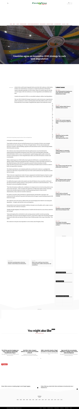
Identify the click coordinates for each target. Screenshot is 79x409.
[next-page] (41, 358)
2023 (27, 399)
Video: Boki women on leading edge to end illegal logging (15, 386)
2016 (49, 399)
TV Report (4, 364)
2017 (46, 399)
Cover (39, 53)
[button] (8, 3)
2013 (58, 399)
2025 (21, 399)
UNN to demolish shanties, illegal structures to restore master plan (49, 351)
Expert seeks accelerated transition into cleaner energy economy (63, 195)
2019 (39, 399)
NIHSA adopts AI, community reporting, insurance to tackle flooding (63, 152)
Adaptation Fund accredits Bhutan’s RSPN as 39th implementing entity (62, 137)
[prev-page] (38, 358)
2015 (52, 399)
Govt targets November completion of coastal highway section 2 (63, 223)
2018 (43, 399)
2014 (55, 399)
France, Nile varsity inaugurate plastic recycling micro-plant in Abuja (63, 121)
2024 (24, 399)
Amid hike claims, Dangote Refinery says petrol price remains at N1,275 (29, 351)
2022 (30, 399)
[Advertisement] (39, 14)
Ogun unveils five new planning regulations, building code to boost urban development (69, 351)
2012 (61, 399)
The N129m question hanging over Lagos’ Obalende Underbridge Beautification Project (64, 92)
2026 (18, 399)
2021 (33, 399)
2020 (36, 399)
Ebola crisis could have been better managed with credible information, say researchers (41, 263)
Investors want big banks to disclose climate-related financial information (17, 263)
